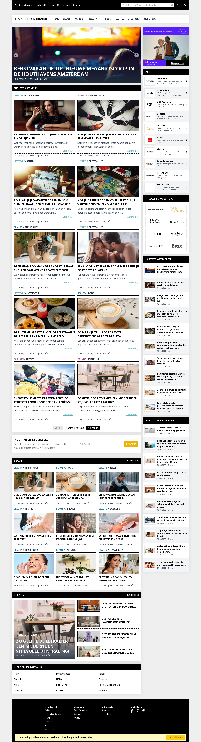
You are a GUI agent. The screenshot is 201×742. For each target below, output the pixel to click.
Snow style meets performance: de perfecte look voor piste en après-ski (43, 400)
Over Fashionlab (81, 710)
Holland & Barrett (53, 714)
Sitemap (77, 714)
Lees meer (69, 151)
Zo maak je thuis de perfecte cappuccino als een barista (99, 334)
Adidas (102, 673)
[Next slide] (136, 55)
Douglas (48, 721)
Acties (120, 18)
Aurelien (60, 690)
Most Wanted (63, 673)
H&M (16, 673)
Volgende (93, 427)
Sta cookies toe (175, 737)
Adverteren (107, 714)
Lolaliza (18, 690)
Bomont (103, 679)
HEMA (59, 679)
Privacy (77, 717)
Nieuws (66, 18)
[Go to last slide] (16, 55)
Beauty (94, 18)
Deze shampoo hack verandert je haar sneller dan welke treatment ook (44, 268)
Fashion (79, 18)
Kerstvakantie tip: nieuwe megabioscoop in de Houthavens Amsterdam (74, 71)
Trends (107, 18)
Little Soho (61, 684)
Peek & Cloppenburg (109, 684)
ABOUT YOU (50, 729)
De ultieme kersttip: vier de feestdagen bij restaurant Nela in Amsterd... (44, 334)
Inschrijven (131, 443)
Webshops (150, 18)
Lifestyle (134, 18)
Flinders (103, 690)
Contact (105, 710)
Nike (16, 684)
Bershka (18, 679)
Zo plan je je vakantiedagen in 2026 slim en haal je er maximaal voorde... (43, 202)
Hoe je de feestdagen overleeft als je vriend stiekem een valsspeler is (106, 202)
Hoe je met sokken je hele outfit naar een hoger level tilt (106, 136)
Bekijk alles (133, 460)
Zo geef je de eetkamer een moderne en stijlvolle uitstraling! (107, 400)
